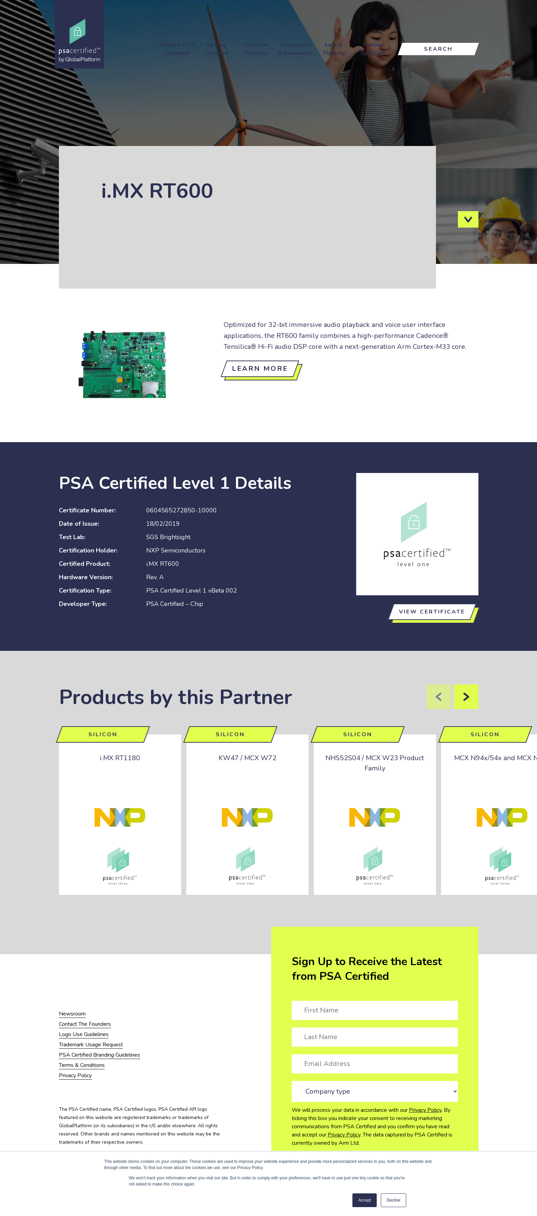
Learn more (260, 368)
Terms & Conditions (82, 1065)
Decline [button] (393, 1200)
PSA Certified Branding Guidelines (99, 1055)
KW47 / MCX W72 (247, 758)
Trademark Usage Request (91, 1044)
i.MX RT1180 (120, 758)
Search (438, 49)
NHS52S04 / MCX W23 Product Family (374, 763)
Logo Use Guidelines (84, 1034)
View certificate (432, 612)
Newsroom (72, 1014)
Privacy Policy (425, 1110)
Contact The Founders (85, 1024)
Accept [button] (364, 1200)
